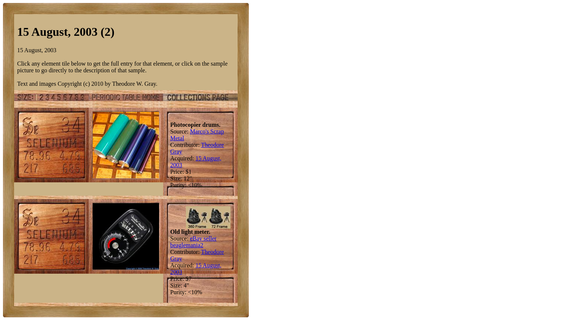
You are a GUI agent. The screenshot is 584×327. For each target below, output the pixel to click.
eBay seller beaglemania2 (193, 241)
